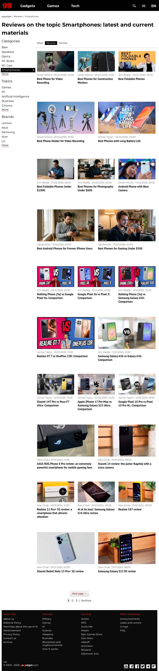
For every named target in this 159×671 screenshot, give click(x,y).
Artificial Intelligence (15, 96)
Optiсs (6, 56)
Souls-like (86, 626)
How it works (50, 648)
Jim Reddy (124, 75)
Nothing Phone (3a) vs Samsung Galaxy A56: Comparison (132, 297)
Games (53, 6)
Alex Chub (43, 460)
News (40, 43)
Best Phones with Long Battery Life (119, 141)
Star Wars (87, 638)
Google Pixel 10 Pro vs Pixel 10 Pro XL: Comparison (135, 403)
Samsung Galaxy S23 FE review (117, 571)
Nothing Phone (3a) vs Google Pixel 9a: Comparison (55, 296)
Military (46, 618)
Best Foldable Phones (131, 79)
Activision (87, 645)
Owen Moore (44, 75)
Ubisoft (85, 642)
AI (43, 626)
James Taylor (105, 137)
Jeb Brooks (43, 244)
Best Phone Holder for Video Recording (60, 141)
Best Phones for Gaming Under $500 (120, 248)
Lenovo (7, 123)
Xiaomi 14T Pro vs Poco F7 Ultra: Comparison (53, 403)
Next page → (79, 593)
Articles (63, 43)
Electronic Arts (90, 653)
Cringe (124, 626)
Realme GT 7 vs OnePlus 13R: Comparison (62, 356)
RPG (83, 622)
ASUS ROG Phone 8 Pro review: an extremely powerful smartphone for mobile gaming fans (64, 465)
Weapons (47, 634)
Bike (5, 47)
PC (4, 92)
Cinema (7, 105)
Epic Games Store (91, 634)
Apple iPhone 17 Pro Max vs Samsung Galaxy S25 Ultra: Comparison (95, 405)
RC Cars (7, 65)
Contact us (9, 638)
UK (5, 661)
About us (8, 618)
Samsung (8, 132)
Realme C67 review (130, 509)
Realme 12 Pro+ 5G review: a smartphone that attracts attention (54, 513)
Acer (5, 136)
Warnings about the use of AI (20, 626)
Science (46, 630)
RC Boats (8, 61)
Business (8, 101)
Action (85, 618)
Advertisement (12, 630)
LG (3, 141)
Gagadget (7, 5)
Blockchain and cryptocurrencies (52, 644)
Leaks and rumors (130, 622)
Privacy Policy (11, 634)
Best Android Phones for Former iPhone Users (64, 248)
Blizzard (86, 649)
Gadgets (27, 6)
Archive (86, 600)
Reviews (18, 16)
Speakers (8, 51)
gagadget (6, 16)
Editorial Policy (12, 622)
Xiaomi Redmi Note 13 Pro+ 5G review (60, 571)
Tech (75, 6)
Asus (5, 127)
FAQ (122, 630)
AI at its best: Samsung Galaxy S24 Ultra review (96, 511)
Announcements (130, 618)
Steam (85, 630)
